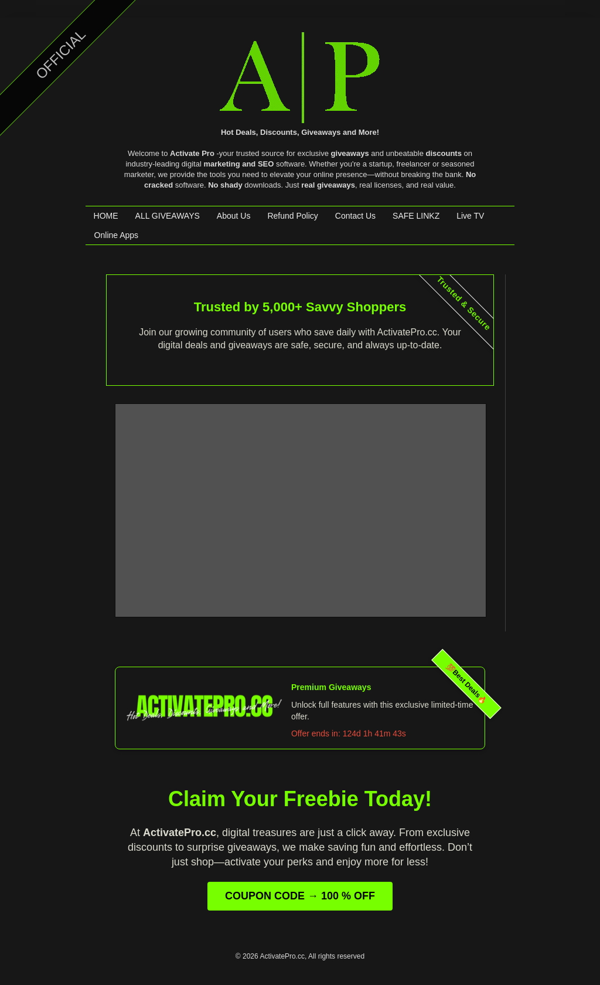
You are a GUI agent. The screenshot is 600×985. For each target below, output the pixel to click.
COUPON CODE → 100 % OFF (300, 896)
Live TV (470, 215)
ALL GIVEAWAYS (167, 215)
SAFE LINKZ (416, 215)
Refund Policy (292, 215)
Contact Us (355, 215)
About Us (234, 215)
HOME (106, 215)
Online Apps (116, 235)
